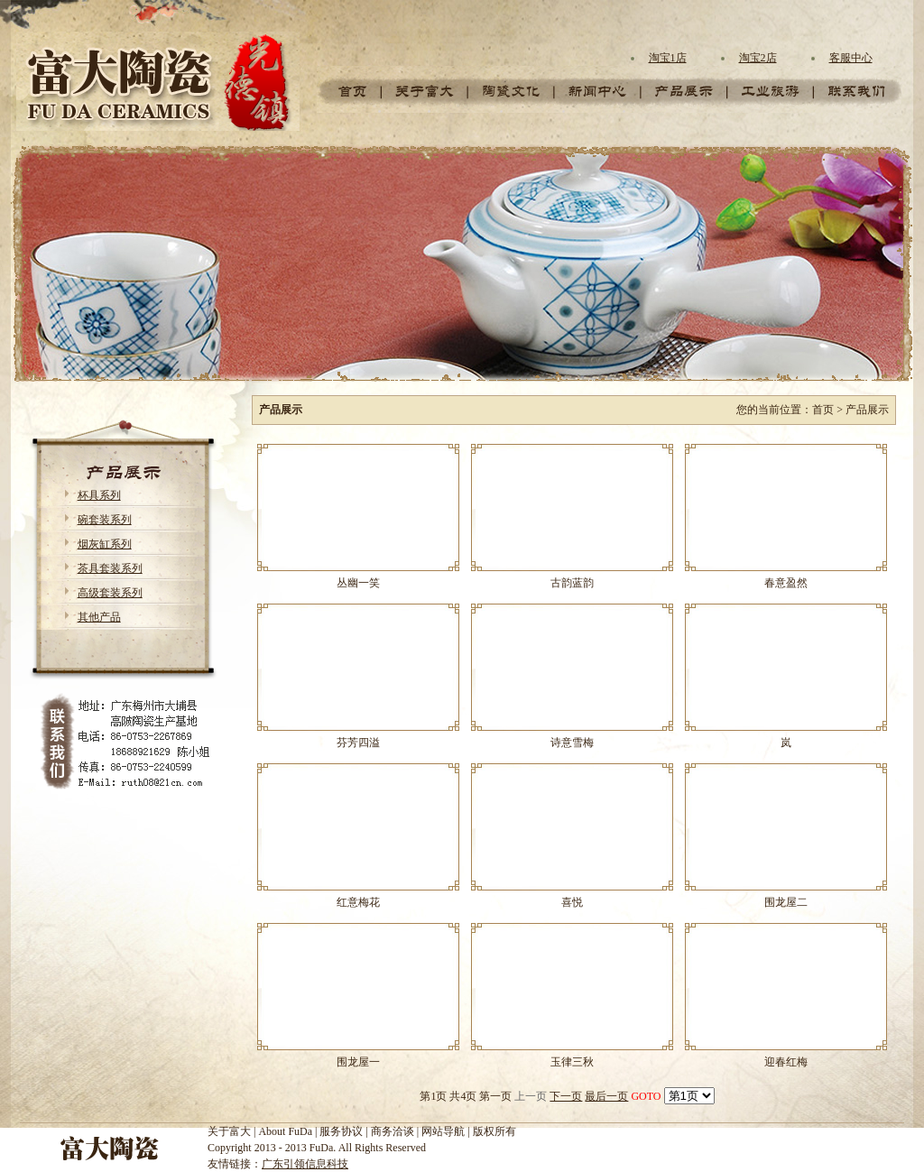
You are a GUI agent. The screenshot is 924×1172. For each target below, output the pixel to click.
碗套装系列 (105, 519)
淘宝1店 (668, 57)
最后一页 (606, 1096)
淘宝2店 (758, 57)
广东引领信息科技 (305, 1164)
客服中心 (851, 57)
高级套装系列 (110, 592)
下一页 (566, 1096)
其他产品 (99, 617)
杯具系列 (99, 495)
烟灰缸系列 (105, 544)
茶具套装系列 (110, 568)
